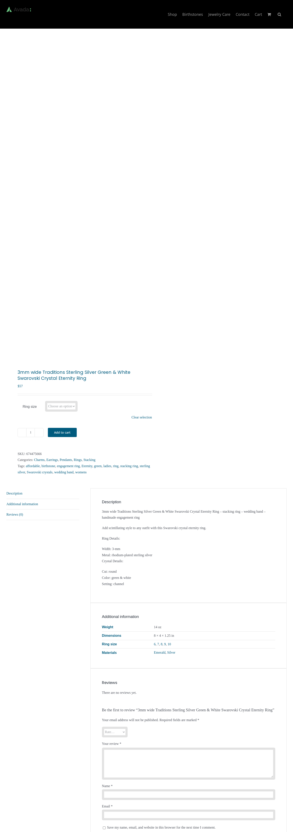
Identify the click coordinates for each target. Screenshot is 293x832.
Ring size (30, 406)
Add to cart (62, 432)
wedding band (64, 472)
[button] (279, 14)
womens (81, 472)
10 (169, 644)
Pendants (66, 460)
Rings (78, 460)
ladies (107, 466)
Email (107, 806)
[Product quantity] (30, 432)
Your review (111, 743)
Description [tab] (14, 493)
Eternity (86, 466)
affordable (33, 466)
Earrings (52, 460)
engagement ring (68, 466)
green (98, 466)
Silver (171, 652)
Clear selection (141, 417)
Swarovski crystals (39, 472)
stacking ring (129, 466)
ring (116, 466)
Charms (39, 460)
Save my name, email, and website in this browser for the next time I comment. (161, 827)
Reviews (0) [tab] (14, 514)
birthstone (48, 466)
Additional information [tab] (22, 504)
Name (107, 786)
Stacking (89, 460)
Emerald (159, 652)
